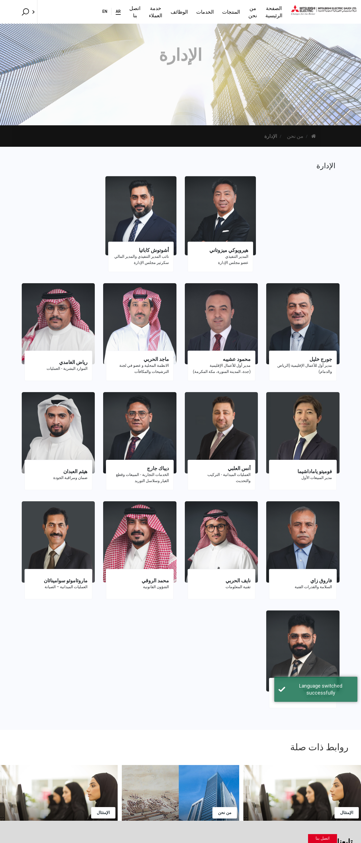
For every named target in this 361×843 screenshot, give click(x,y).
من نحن (216, 12)
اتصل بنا (79, 12)
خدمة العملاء (109, 12)
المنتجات (190, 12)
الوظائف (138, 12)
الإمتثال (103, 812)
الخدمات (164, 12)
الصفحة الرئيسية (249, 12)
